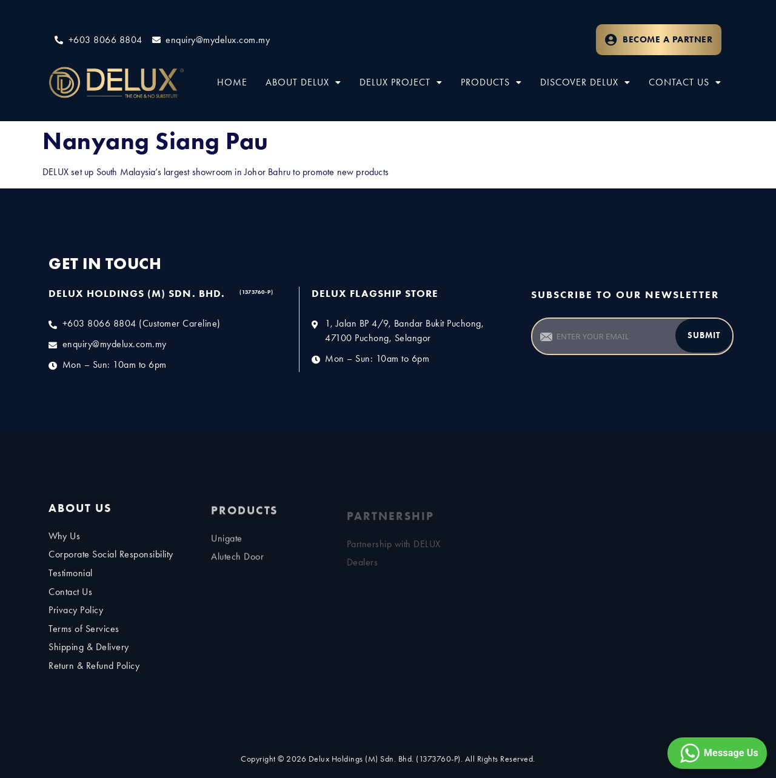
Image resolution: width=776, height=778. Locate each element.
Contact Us (685, 82)
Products (491, 82)
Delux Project (401, 82)
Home (232, 82)
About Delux (303, 82)
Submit (703, 335)
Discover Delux (585, 82)
